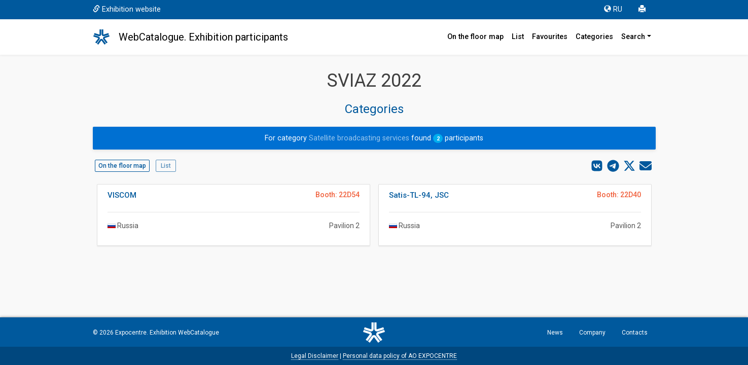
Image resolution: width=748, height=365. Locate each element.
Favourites (549, 36)
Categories (594, 36)
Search (633, 36)
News (555, 332)
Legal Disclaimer (314, 355)
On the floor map (475, 36)
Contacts (635, 332)
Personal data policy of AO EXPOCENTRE (400, 355)
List (518, 36)
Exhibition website (127, 9)
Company (592, 332)
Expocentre (131, 332)
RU (613, 9)
